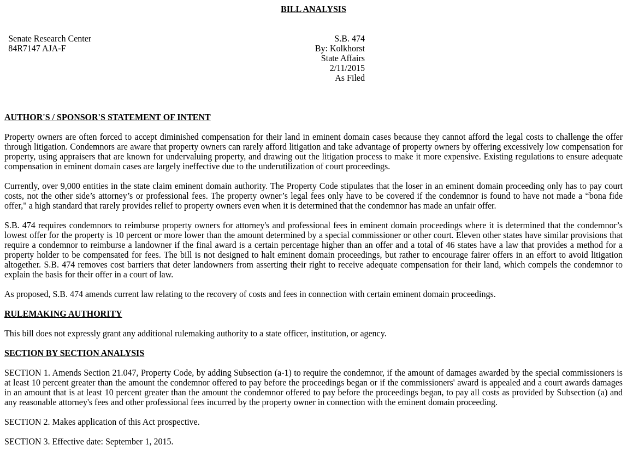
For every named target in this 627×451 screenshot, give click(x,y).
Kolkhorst (347, 48)
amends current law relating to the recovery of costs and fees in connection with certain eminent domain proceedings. (290, 294)
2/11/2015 (347, 68)
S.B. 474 (349, 38)
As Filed (350, 77)
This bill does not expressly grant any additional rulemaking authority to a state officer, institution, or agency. (195, 333)
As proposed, (27, 294)
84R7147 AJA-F (37, 48)
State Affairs (343, 58)
